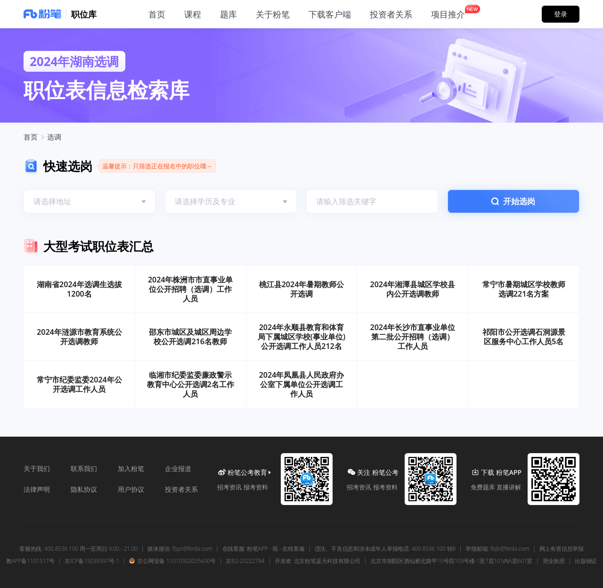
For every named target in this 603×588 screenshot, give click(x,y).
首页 (31, 136)
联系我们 (84, 468)
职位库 (84, 14)
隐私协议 (84, 489)
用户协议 (131, 489)
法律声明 (37, 489)
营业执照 (554, 561)
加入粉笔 (131, 468)
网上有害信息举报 (561, 549)
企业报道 (178, 468)
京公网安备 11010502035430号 (172, 561)
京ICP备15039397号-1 (92, 561)
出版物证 (586, 561)
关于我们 (37, 468)
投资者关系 (181, 489)
